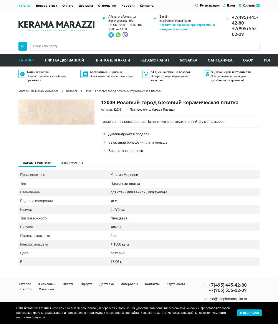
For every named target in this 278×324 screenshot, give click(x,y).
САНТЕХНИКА (220, 60)
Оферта (87, 284)
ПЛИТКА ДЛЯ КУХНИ (112, 60)
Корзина (251, 5)
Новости (128, 5)
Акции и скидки (38, 72)
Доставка (86, 5)
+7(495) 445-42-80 (227, 284)
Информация (72, 163)
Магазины (46, 289)
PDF (267, 60)
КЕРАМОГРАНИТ (155, 60)
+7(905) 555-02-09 (227, 290)
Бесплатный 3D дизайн (106, 72)
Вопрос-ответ (46, 5)
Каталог (24, 5)
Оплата (67, 5)
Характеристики (37, 163)
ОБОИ (248, 60)
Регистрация (210, 5)
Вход (231, 5)
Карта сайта (176, 284)
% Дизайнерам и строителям (231, 72)
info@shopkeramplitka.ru (175, 20)
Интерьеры (129, 284)
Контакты (147, 5)
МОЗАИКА (188, 60)
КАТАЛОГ (26, 60)
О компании (107, 5)
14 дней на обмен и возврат (170, 72)
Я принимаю (249, 313)
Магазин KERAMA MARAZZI (38, 91)
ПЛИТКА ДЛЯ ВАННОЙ (64, 60)
